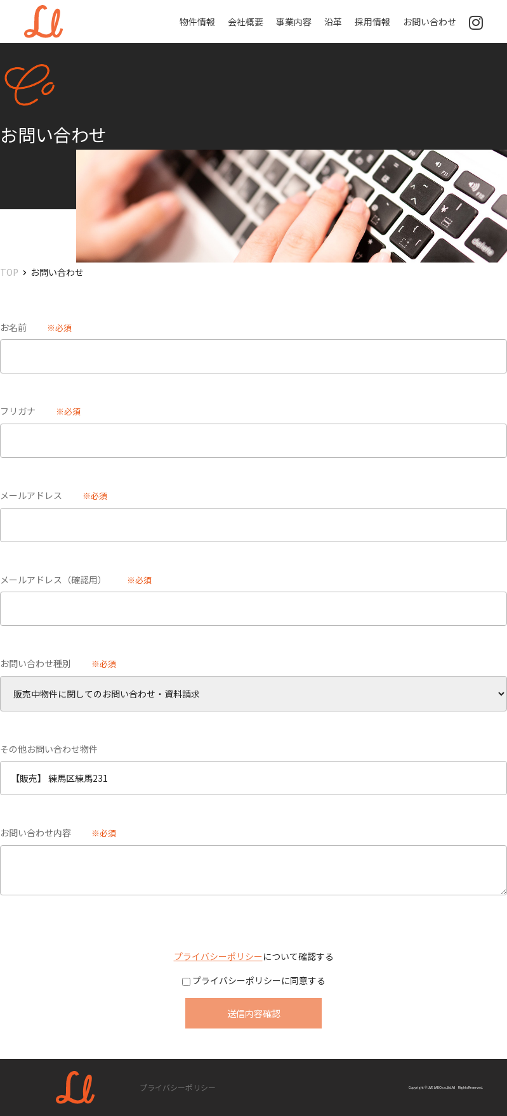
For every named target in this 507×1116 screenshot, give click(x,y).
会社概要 (245, 21)
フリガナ (18, 411)
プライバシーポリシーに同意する (258, 980)
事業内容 (294, 21)
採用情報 (372, 21)
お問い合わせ (429, 21)
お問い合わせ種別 (35, 663)
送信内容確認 (253, 1013)
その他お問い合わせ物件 (49, 749)
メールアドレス (31, 495)
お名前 (13, 327)
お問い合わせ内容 (35, 832)
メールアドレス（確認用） (53, 579)
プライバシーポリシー (218, 956)
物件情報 (197, 21)
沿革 (333, 21)
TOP (9, 272)
